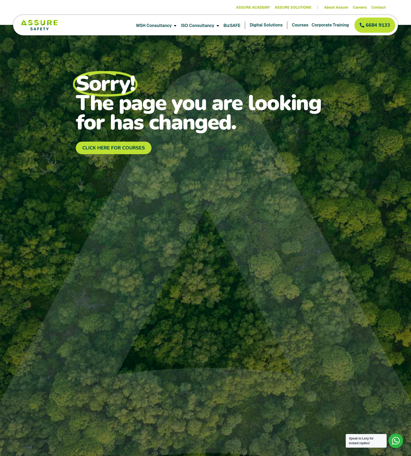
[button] (374, 25)
